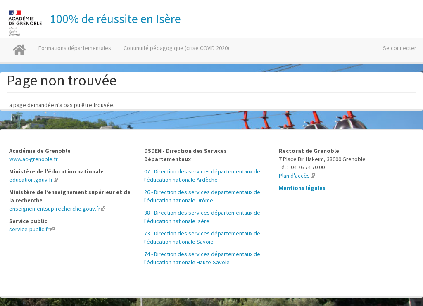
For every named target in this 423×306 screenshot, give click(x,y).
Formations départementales (74, 48)
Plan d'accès (297, 175)
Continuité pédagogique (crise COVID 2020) (176, 48)
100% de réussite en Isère (115, 18)
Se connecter (399, 48)
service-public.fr (32, 229)
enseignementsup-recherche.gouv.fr (57, 208)
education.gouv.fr (33, 179)
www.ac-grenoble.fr (33, 159)
